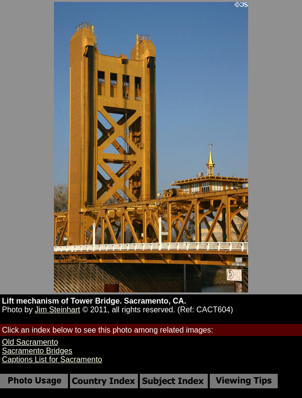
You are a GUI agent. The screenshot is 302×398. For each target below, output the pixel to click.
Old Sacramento (30, 342)
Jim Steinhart (57, 310)
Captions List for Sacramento (52, 359)
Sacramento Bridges (37, 351)
